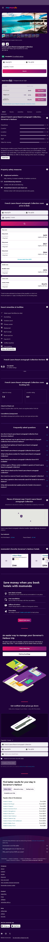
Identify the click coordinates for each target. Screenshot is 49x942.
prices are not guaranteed (38, 840)
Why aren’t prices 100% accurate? (25, 852)
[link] (24, 620)
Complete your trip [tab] (9, 793)
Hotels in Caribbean (13, 858)
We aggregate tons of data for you (25, 849)
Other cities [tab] (7, 789)
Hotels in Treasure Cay (9, 818)
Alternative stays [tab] (18, 789)
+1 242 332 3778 (7, 54)
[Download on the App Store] (15, 926)
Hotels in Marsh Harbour (9, 816)
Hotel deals (4, 858)
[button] (3, 8)
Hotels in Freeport (8, 806)
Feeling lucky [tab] (30, 789)
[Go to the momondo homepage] (11, 7)
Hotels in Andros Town (9, 825)
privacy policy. (31, 766)
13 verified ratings (17, 56)
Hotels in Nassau (7, 801)
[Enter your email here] (26, 754)
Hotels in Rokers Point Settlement (12, 820)
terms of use (23, 766)
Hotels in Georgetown (9, 811)
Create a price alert (25, 612)
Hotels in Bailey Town (9, 823)
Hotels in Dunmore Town (10, 808)
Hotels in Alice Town (8, 813)
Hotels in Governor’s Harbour (13, 860)
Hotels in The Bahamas (25, 858)
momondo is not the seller (25, 846)
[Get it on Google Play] (5, 926)
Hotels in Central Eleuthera (39, 858)
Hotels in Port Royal (8, 804)
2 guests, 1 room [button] (8, 66)
